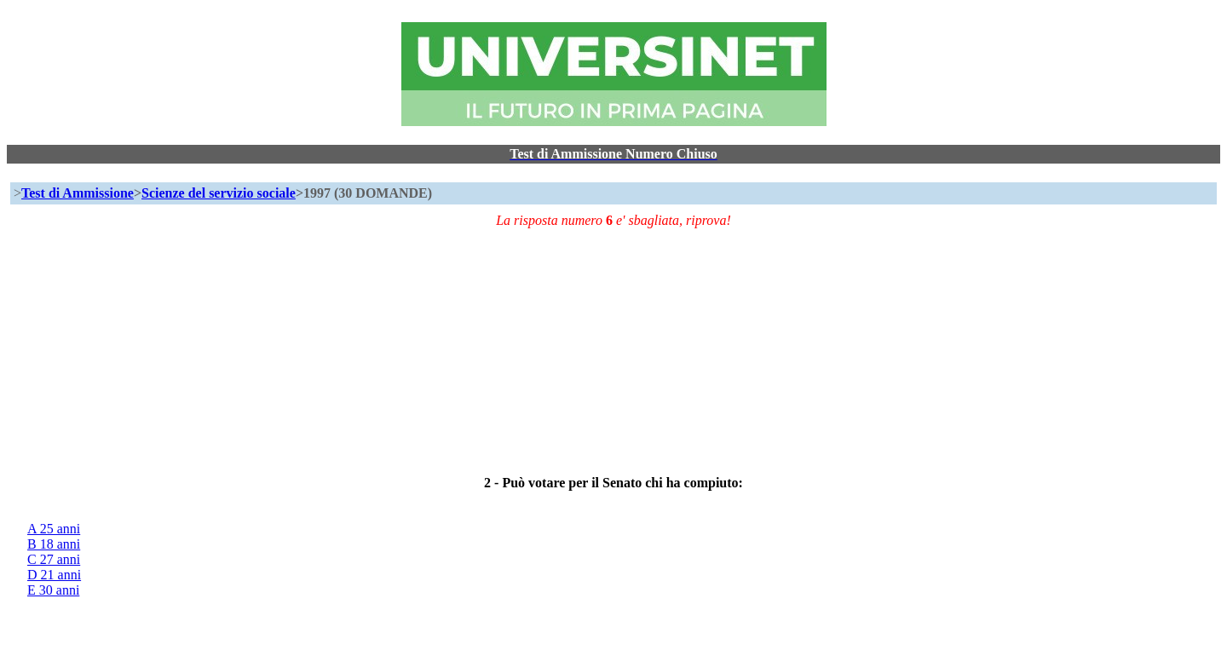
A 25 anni (53, 528)
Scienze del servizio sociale (218, 193)
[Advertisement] (530, 347)
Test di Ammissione (77, 193)
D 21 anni (54, 574)
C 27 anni (53, 559)
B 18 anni (53, 544)
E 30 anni (53, 590)
